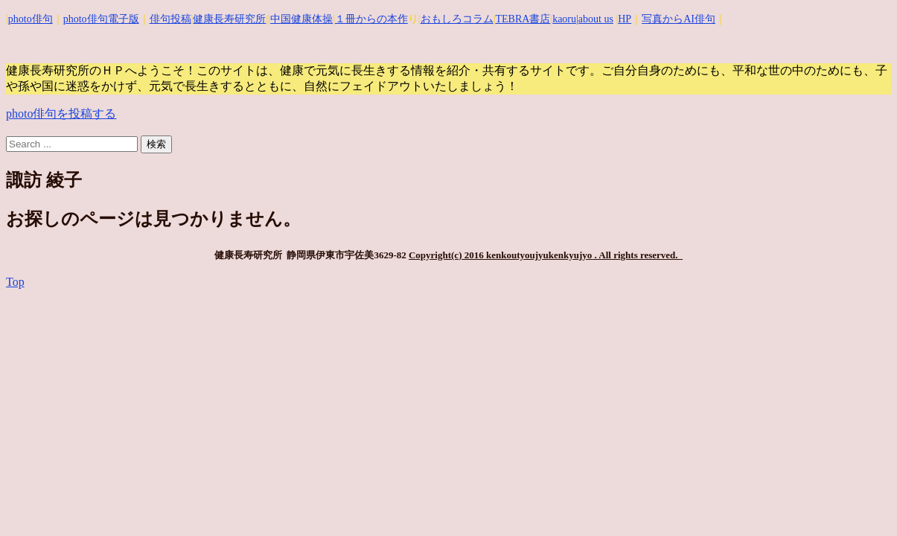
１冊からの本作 (371, 19)
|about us (594, 19)
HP (624, 19)
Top (15, 281)
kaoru (564, 19)
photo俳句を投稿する (61, 113)
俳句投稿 (170, 19)
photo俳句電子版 (101, 19)
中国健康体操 (301, 19)
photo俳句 (30, 19)
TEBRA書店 (522, 19)
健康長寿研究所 (229, 19)
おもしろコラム (457, 19)
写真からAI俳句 (678, 19)
